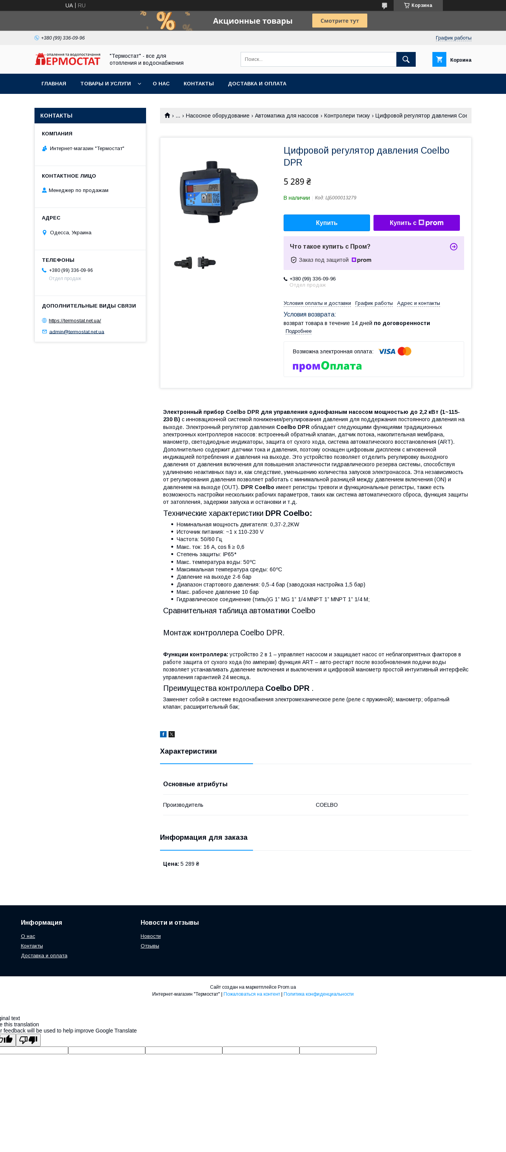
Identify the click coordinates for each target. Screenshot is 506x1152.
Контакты (199, 83)
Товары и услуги (105, 83)
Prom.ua (287, 987)
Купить (327, 223)
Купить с (417, 223)
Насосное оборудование (218, 115)
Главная (53, 83)
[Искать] (406, 59)
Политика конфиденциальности (319, 994)
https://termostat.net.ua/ (75, 320)
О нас (161, 83)
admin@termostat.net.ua (76, 331)
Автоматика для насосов (286, 115)
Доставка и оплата (257, 83)
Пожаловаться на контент (252, 994)
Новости (151, 936)
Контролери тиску (347, 115)
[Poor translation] (28, 1040)
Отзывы (150, 946)
